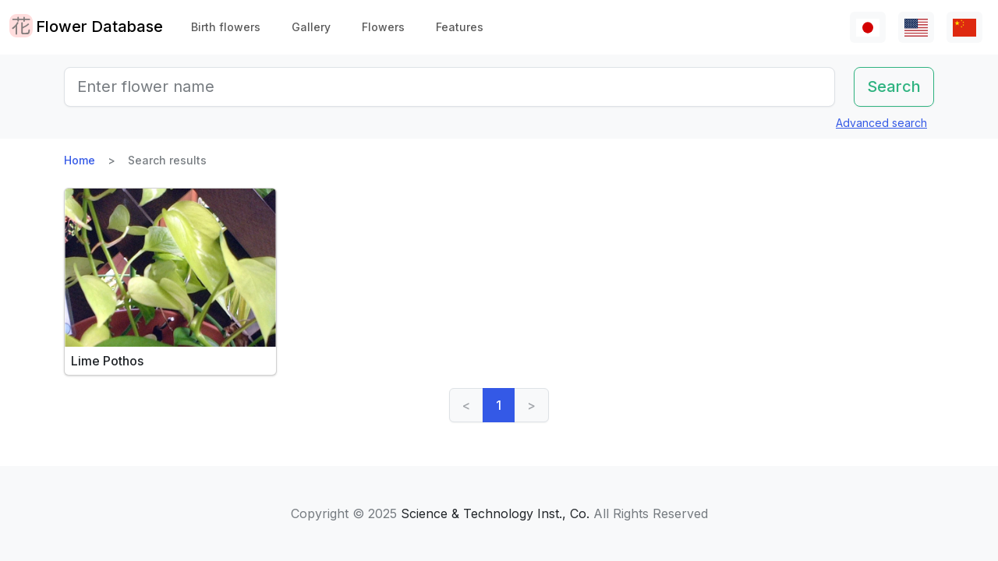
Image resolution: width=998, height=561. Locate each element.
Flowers (383, 27)
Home (79, 160)
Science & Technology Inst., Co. (495, 513)
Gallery (311, 27)
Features (459, 27)
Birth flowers (225, 27)
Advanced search (881, 122)
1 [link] (498, 405)
